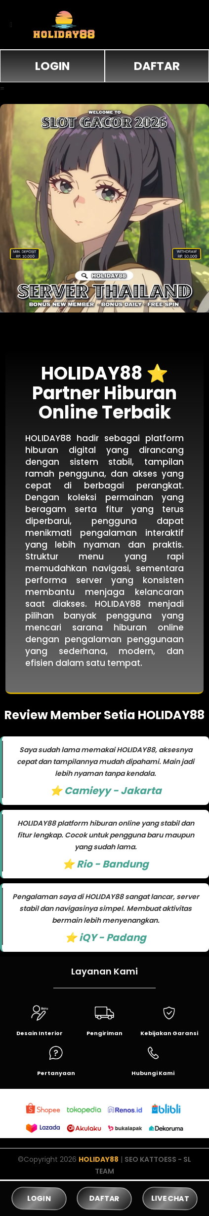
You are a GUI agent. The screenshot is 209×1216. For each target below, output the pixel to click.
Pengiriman (104, 1033)
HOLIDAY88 (99, 1159)
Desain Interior (39, 1033)
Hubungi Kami (152, 1073)
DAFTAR (157, 66)
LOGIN (52, 66)
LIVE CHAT (170, 1198)
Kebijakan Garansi (169, 1033)
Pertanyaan (56, 1073)
